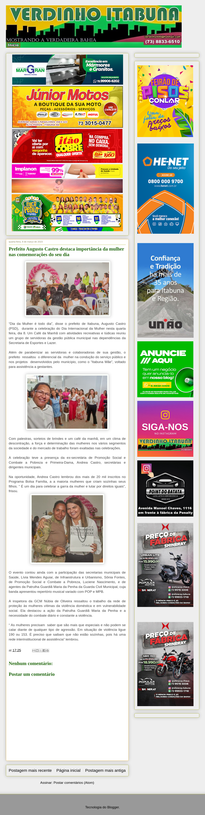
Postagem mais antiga (105, 770)
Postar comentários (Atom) (74, 783)
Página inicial (68, 770)
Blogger (113, 807)
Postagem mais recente (30, 770)
